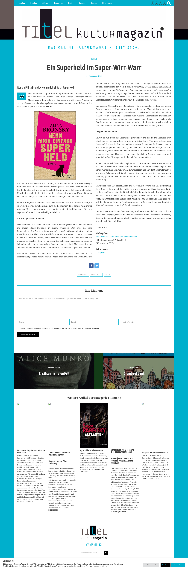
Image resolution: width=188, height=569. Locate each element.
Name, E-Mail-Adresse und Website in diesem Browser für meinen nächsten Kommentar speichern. (60, 328)
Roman (94, 59)
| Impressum (107, 3)
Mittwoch (45, 3)
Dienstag (33, 3)
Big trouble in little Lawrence (91, 450)
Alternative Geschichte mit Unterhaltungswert (59, 453)
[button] (106, 553)
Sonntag (94, 3)
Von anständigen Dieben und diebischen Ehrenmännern (122, 451)
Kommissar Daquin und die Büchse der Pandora (31, 451)
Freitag (70, 3)
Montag (22, 3)
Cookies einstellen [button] (151, 565)
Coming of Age (96, 275)
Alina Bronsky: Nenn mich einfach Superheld (116, 236)
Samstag (82, 3)
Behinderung (83, 275)
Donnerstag (58, 3)
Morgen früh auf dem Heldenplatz (155, 452)
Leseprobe (101, 252)
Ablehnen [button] (165, 565)
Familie (107, 275)
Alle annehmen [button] (178, 565)
